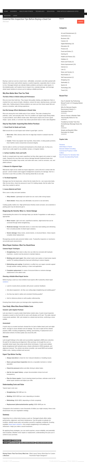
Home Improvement (67, 64)
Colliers (61, 153)
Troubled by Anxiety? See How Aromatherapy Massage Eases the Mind (71, 124)
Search (61, 18)
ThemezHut (81, 461)
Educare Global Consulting (67, 148)
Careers (63, 41)
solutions (5, 282)
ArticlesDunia (15, 461)
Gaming (63, 54)
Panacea (62, 144)
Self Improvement (66, 77)
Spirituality (64, 82)
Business (13, 11)
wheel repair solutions (15, 424)
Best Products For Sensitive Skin (69, 155)
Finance (63, 49)
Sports (63, 85)
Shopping (64, 80)
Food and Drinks (66, 51)
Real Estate (64, 74)
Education (50, 11)
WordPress (63, 461)
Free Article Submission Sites (67, 11)
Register (7, 15)
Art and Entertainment (67, 33)
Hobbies (63, 59)
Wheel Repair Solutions (27, 442)
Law (62, 69)
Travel (63, 90)
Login (15, 15)
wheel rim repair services (44, 442)
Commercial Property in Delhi (68, 151)
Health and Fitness (26, 11)
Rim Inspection (14, 442)
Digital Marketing (66, 43)
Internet (63, 67)
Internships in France (65, 146)
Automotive (17, 440)
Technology (40, 11)
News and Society (66, 72)
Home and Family (66, 61)
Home (6, 11)
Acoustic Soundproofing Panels (68, 157)
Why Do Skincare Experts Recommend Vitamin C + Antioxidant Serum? (68, 109)
